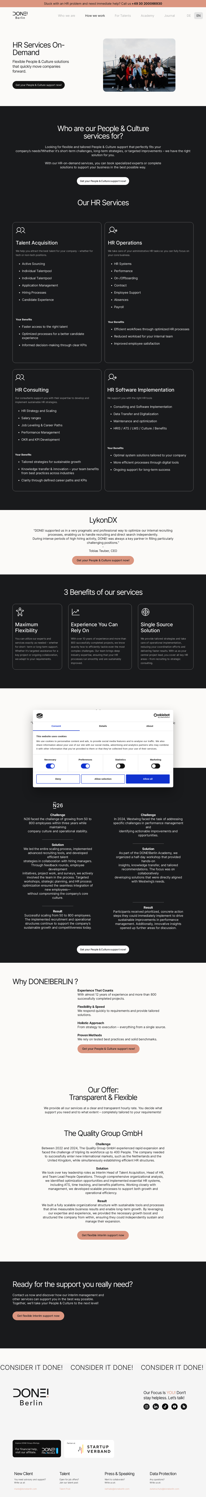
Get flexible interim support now (103, 1235)
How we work (95, 16)
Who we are (66, 16)
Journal (169, 16)
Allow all (148, 779)
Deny (58, 779)
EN (198, 16)
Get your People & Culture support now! (39, 85)
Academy (147, 16)
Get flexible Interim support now (38, 1315)
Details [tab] (103, 726)
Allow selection (103, 779)
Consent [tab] (56, 726)
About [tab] (149, 726)
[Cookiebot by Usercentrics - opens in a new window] (156, 715)
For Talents (123, 16)
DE (189, 16)
